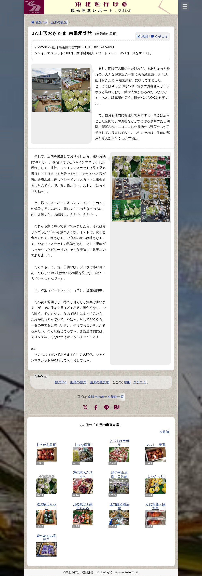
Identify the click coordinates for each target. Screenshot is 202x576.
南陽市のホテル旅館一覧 (106, 397)
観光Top (41, 22)
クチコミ (161, 36)
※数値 (164, 432)
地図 (144, 36)
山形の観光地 (99, 382)
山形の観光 (59, 22)
